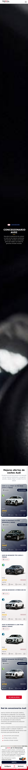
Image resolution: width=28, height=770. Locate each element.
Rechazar (21, 766)
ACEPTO (14, 762)
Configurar (7, 766)
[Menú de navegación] (26, 1)
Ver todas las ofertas (14, 697)
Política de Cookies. (6, 759)
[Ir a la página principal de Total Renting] (9, 225)
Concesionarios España (15, 224)
